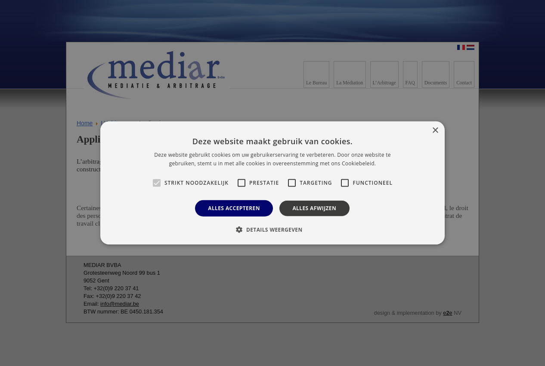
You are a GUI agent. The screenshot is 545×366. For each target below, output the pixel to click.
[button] (272, 229)
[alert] (272, 183)
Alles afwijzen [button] (314, 208)
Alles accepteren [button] (234, 208)
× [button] (435, 130)
